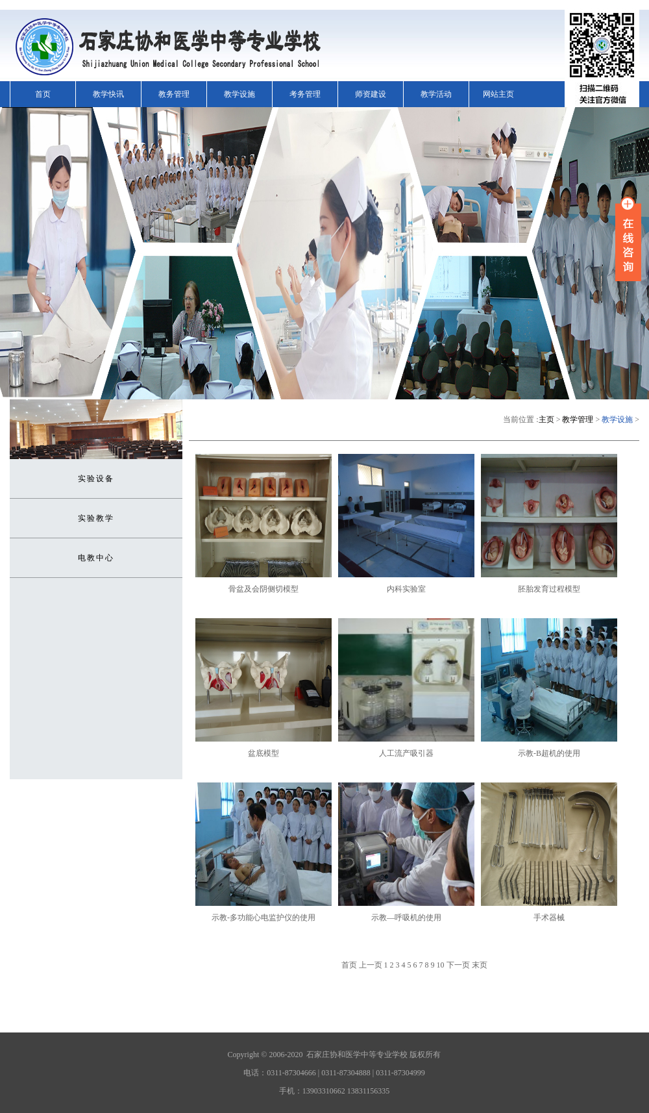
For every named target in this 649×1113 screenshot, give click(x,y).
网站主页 (498, 94)
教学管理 (577, 419)
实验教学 (96, 518)
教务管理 (174, 94)
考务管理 (305, 94)
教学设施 (239, 94)
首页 (43, 94)
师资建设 (370, 94)
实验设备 (96, 478)
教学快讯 (108, 94)
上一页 (370, 964)
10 (441, 964)
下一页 (458, 964)
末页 (479, 964)
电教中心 (96, 557)
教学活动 (436, 94)
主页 (546, 419)
